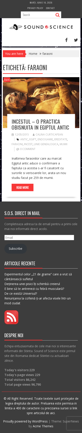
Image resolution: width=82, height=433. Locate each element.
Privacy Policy (35, 8)
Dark (7, 79)
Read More (22, 187)
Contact (50, 8)
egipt (32, 139)
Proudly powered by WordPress (25, 421)
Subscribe (15, 248)
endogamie (45, 139)
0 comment (27, 149)
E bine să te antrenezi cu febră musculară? (34, 289)
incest (28, 144)
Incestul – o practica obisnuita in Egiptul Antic (40, 124)
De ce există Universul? (20, 293)
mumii (63, 144)
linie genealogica (46, 144)
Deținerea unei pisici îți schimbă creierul (32, 284)
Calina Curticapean (48, 134)
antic (24, 139)
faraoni (17, 144)
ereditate (60, 139)
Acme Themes (43, 426)
